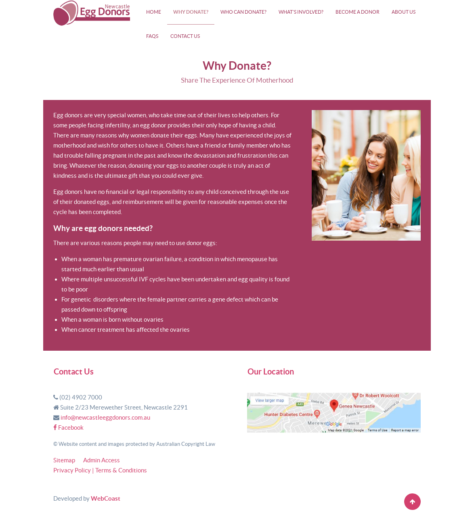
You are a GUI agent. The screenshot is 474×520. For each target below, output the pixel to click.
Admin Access (101, 460)
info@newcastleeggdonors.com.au (105, 417)
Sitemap (64, 460)
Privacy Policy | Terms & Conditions (100, 470)
